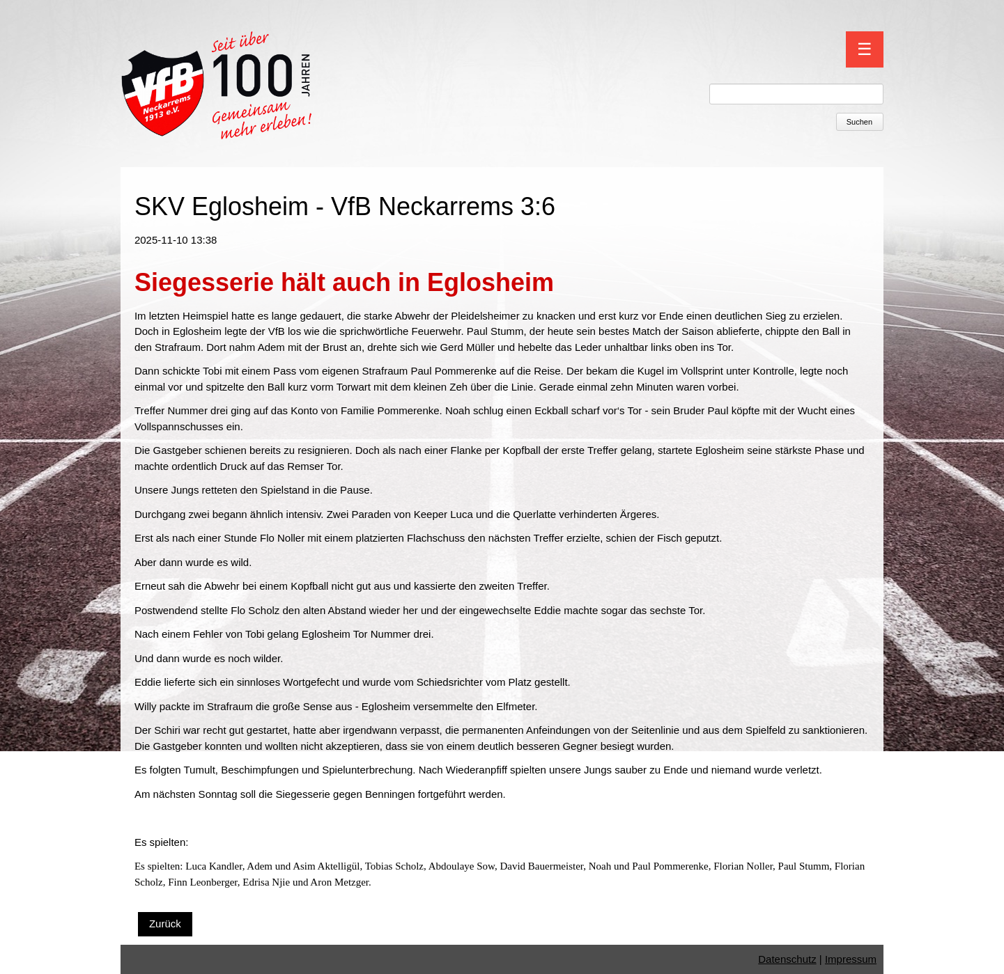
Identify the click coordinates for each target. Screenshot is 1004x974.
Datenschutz (787, 959)
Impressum (850, 959)
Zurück (165, 923)
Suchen (859, 122)
